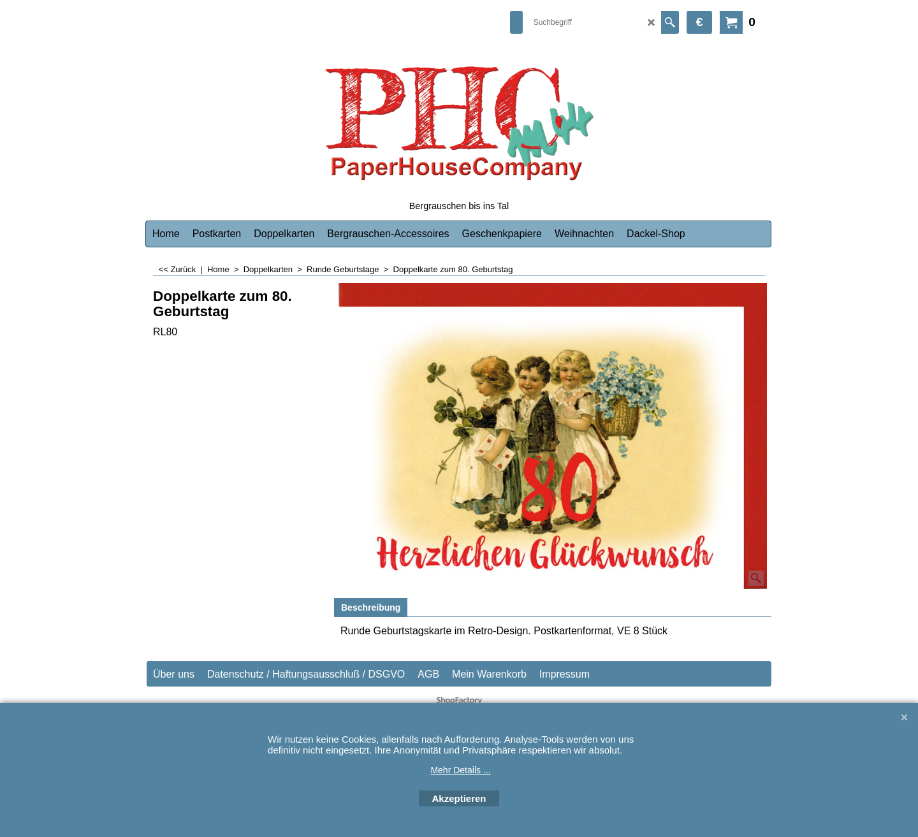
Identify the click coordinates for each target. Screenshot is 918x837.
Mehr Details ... (460, 770)
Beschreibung (370, 607)
